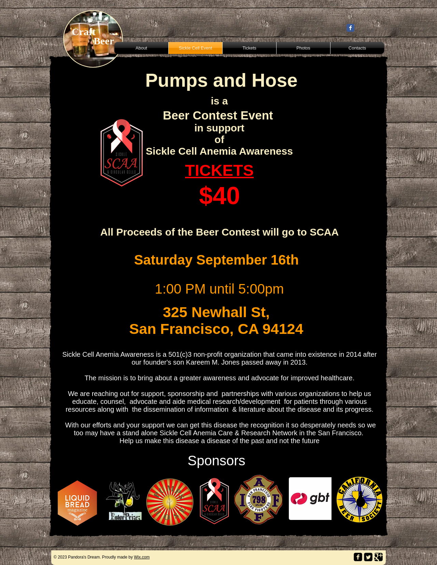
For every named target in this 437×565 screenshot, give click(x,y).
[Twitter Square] (368, 557)
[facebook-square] (358, 557)
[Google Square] (378, 557)
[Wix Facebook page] (350, 28)
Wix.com (142, 557)
